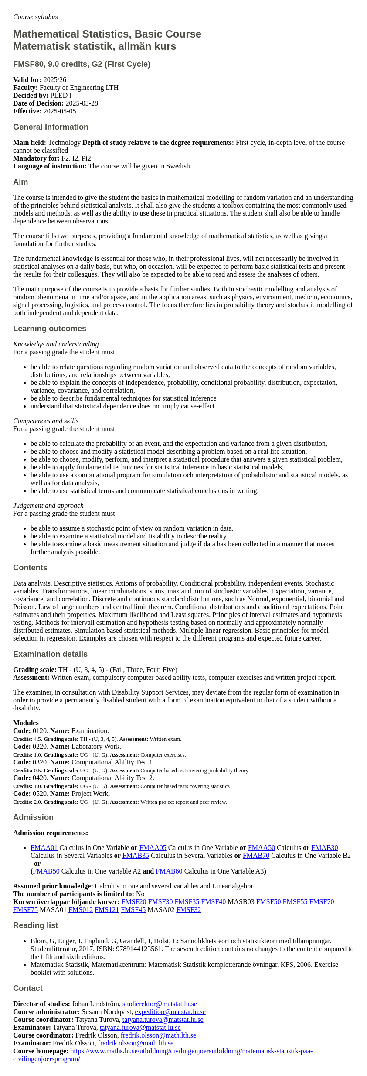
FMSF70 (321, 901)
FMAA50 (261, 847)
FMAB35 (135, 855)
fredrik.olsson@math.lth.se (158, 1035)
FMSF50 (268, 901)
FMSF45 (133, 909)
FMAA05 (152, 847)
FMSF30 (160, 901)
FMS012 (80, 909)
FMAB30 (324, 847)
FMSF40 (213, 901)
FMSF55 (295, 901)
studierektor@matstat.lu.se (159, 1003)
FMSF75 (25, 909)
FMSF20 (134, 901)
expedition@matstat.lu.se (170, 1011)
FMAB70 (256, 855)
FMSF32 (188, 909)
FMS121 (107, 909)
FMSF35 (186, 901)
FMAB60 (169, 871)
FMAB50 (46, 871)
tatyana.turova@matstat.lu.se (163, 1019)
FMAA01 (44, 847)
